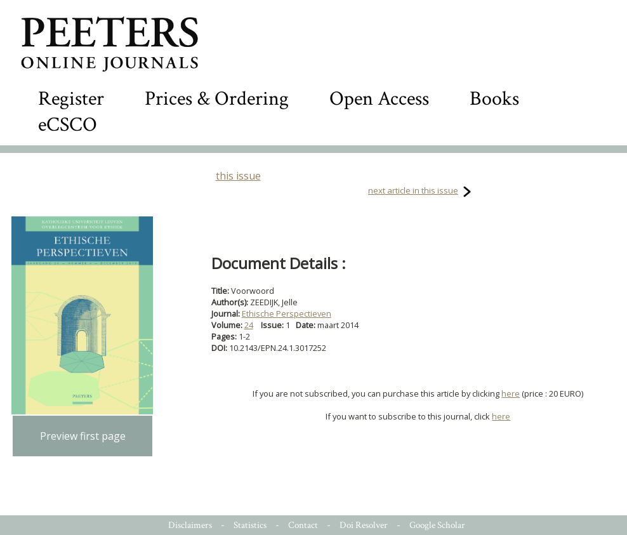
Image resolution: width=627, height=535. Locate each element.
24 (248, 325)
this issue (238, 176)
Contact (303, 525)
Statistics (250, 525)
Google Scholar (437, 525)
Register (71, 99)
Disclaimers (190, 525)
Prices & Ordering (217, 99)
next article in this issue (413, 190)
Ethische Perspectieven (286, 313)
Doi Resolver (364, 525)
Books (494, 99)
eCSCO (67, 125)
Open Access (379, 99)
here (510, 393)
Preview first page (83, 436)
